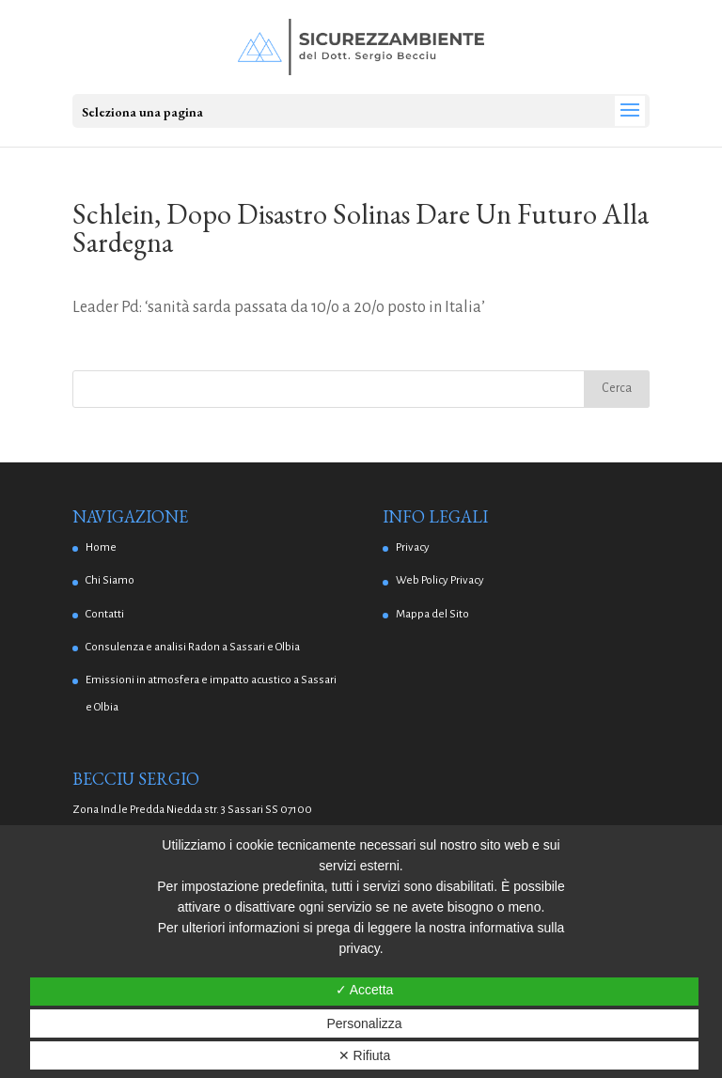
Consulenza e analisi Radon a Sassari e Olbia (193, 647)
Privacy (413, 547)
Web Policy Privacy (440, 580)
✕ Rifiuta (364, 1055)
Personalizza (363, 1023)
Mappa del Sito (432, 614)
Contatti (105, 614)
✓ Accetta (365, 989)
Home (101, 547)
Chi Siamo (110, 580)
